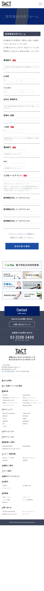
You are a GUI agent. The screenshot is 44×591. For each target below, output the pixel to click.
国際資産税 (26, 421)
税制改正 (25, 423)
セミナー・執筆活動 (8, 454)
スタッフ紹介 (6, 471)
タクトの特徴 (6, 499)
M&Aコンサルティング (29, 397)
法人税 (4, 418)
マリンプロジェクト (8, 405)
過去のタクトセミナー (29, 457)
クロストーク (26, 497)
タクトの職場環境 (28, 499)
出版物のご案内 (7, 466)
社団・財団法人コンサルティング (32, 403)
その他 (4, 426)
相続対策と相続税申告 (9, 413)
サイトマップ (26, 514)
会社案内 (5, 482)
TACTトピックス (8, 431)
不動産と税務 (26, 413)
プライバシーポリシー (17, 234)
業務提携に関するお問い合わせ (11, 448)
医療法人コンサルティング (10, 403)
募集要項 (5, 502)
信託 (4, 423)
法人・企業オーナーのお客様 (12, 386)
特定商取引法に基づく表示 (9, 514)
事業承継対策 (26, 395)
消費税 (25, 418)
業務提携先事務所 (8, 446)
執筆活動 (5, 460)
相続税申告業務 (27, 405)
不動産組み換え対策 (8, 400)
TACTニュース (7, 409)
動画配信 (25, 460)
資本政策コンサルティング (30, 400)
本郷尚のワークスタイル (10, 476)
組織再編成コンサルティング (11, 397)
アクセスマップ (7, 488)
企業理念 (5, 485)
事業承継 (25, 416)
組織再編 (5, 421)
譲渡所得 (5, 416)
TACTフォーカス (8, 437)
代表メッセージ (7, 497)
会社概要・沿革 (27, 485)
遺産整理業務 (26, 446)
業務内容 (5, 391)
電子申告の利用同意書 (9, 511)
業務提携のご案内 (8, 442)
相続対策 (5, 395)
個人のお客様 (6, 381)
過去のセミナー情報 (8, 457)
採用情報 (5, 493)
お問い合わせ (6, 508)
